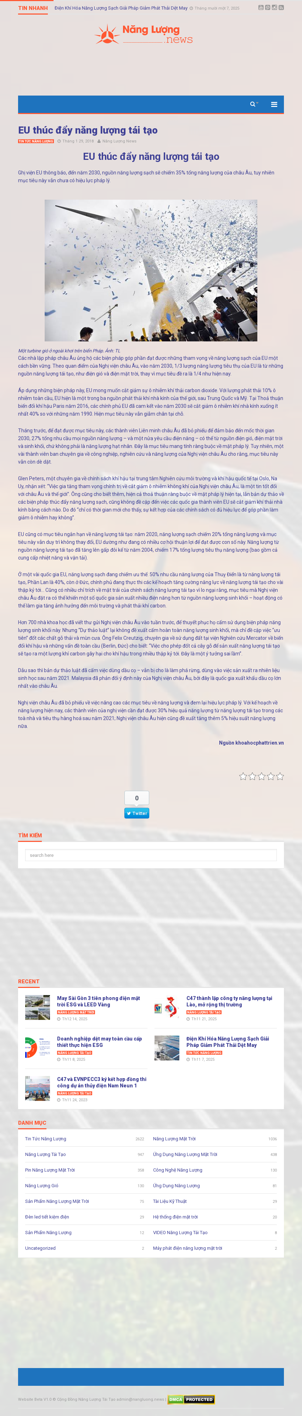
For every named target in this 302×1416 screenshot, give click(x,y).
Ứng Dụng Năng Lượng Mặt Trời (185, 1154)
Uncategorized (40, 1248)
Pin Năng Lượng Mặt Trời (50, 1170)
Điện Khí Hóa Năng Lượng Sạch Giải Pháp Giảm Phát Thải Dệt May (122, 8)
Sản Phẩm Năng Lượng (48, 1232)
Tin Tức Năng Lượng (36, 141)
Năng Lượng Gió (41, 1185)
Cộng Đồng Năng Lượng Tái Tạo (86, 1399)
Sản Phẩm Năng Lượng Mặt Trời (57, 1201)
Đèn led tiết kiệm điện (47, 1217)
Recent (29, 982)
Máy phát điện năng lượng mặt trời (187, 1248)
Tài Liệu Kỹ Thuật (170, 1201)
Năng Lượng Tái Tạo (204, 1012)
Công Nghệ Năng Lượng (177, 1170)
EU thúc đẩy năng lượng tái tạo (88, 130)
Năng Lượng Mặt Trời (76, 1012)
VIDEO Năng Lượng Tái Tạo (180, 1232)
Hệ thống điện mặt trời (175, 1217)
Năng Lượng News (119, 141)
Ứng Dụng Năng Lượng (176, 1185)
